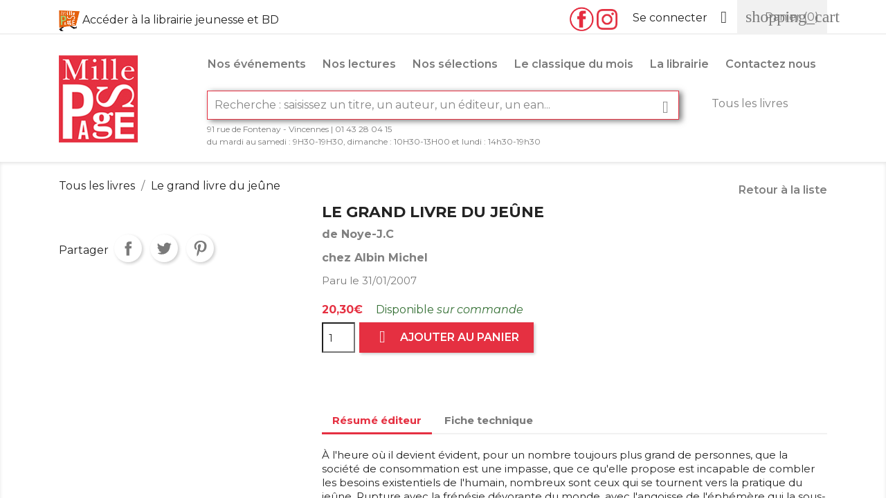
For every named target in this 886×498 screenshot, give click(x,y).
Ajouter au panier (446, 337)
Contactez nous (770, 64)
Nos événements (257, 64)
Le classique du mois (573, 64)
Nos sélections (455, 64)
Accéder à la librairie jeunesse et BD (180, 19)
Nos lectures (359, 64)
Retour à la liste (783, 189)
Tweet (164, 248)
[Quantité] (338, 337)
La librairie (679, 64)
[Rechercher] (443, 105)
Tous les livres (750, 103)
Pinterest (200, 248)
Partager (128, 248)
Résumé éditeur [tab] (377, 420)
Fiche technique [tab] (488, 420)
